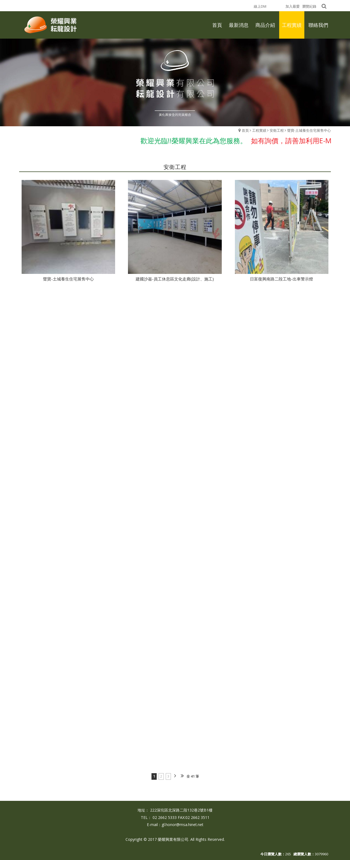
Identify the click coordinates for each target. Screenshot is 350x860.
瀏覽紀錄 (309, 6)
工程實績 (259, 130)
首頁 (245, 130)
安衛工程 (277, 130)
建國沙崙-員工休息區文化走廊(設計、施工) (175, 278)
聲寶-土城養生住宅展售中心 (309, 130)
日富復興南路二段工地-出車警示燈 (281, 278)
